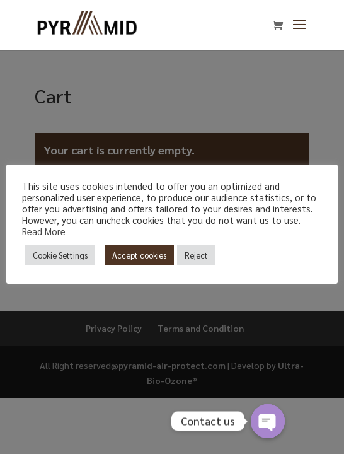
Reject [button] (196, 255)
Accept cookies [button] (139, 255)
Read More (44, 231)
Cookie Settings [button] (60, 255)
